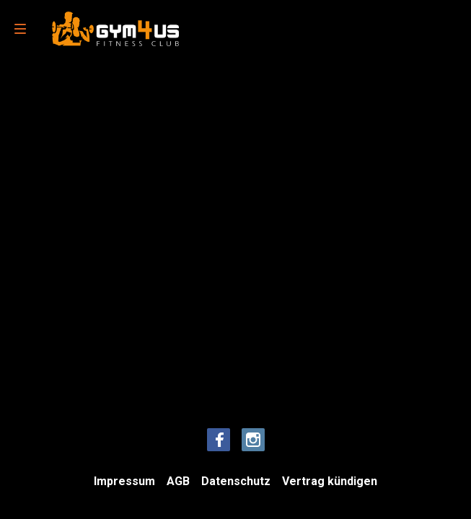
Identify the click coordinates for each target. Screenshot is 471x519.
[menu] (20, 28)
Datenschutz (235, 481)
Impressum (124, 481)
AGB (178, 481)
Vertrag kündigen (329, 481)
